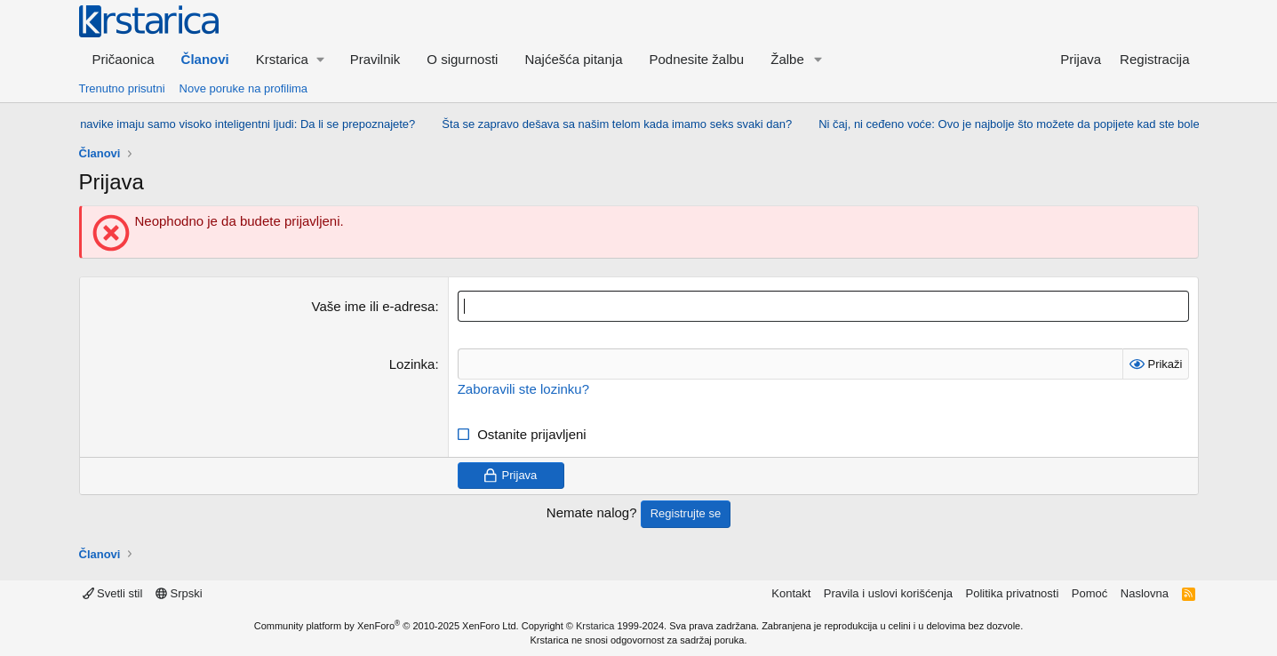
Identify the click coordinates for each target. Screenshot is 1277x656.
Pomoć (1089, 593)
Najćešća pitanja (573, 59)
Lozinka (412, 364)
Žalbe (787, 59)
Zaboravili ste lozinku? (523, 388)
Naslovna (1145, 593)
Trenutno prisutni (122, 88)
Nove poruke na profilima (244, 88)
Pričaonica (123, 59)
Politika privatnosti (1012, 593)
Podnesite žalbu (696, 59)
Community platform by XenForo (386, 625)
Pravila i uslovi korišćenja (888, 593)
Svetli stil (113, 593)
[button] (290, 59)
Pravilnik (375, 59)
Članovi (205, 59)
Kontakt (790, 593)
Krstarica (595, 625)
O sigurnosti (462, 59)
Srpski (179, 593)
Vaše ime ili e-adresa (373, 306)
